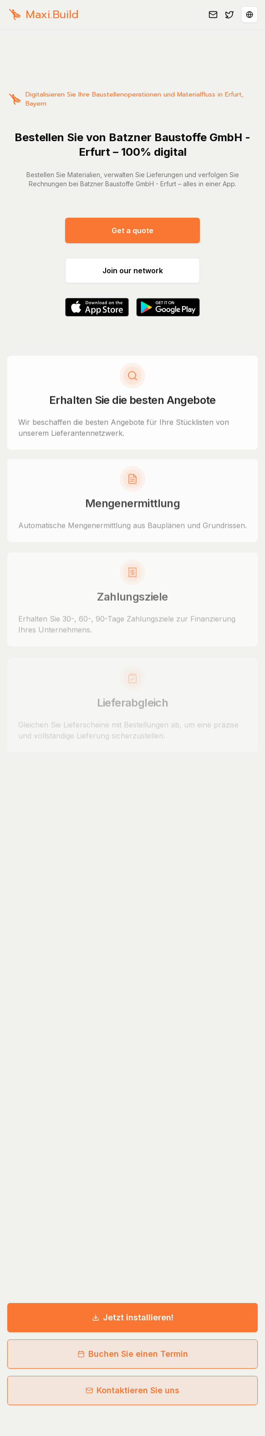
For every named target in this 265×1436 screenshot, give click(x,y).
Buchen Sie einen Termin (132, 1354)
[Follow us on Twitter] (229, 14)
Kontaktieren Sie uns (132, 1390)
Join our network (132, 270)
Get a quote (132, 230)
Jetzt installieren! (132, 1317)
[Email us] (213, 14)
